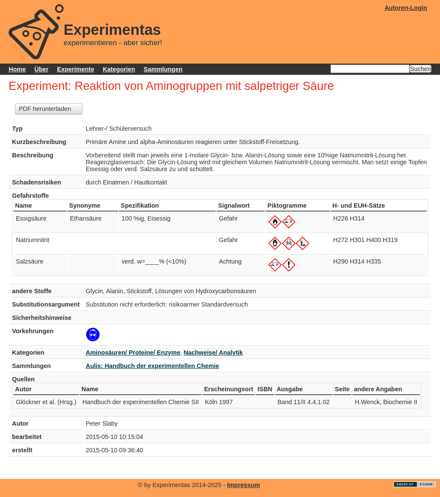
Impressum (243, 485)
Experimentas (112, 29)
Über (41, 69)
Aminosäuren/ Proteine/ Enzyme (133, 352)
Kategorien (119, 69)
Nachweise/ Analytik (213, 352)
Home (17, 69)
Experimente (75, 69)
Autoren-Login (406, 7)
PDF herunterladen (45, 108)
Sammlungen (163, 69)
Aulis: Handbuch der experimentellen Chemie (152, 365)
